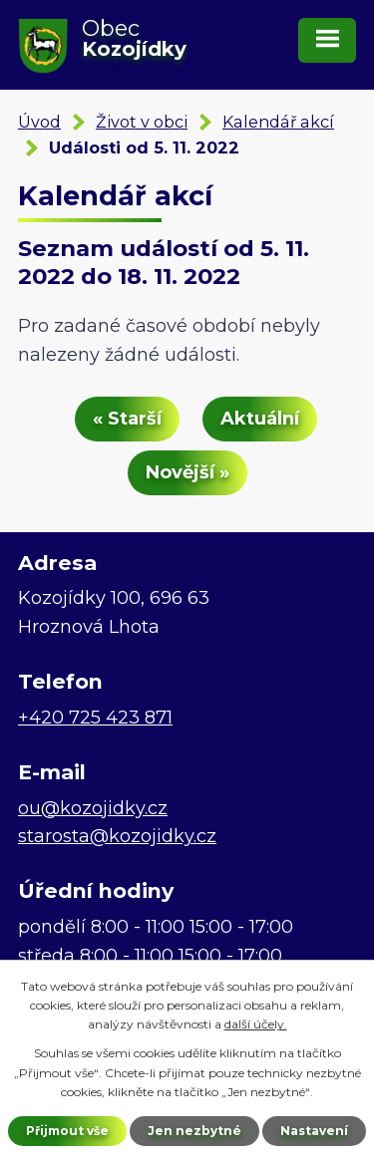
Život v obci (141, 122)
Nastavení (314, 1130)
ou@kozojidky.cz (93, 808)
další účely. (255, 1023)
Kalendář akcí (278, 122)
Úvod (39, 122)
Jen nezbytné (194, 1130)
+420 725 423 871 (95, 717)
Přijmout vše (67, 1130)
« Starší (127, 419)
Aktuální (259, 419)
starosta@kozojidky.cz (117, 836)
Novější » (187, 472)
